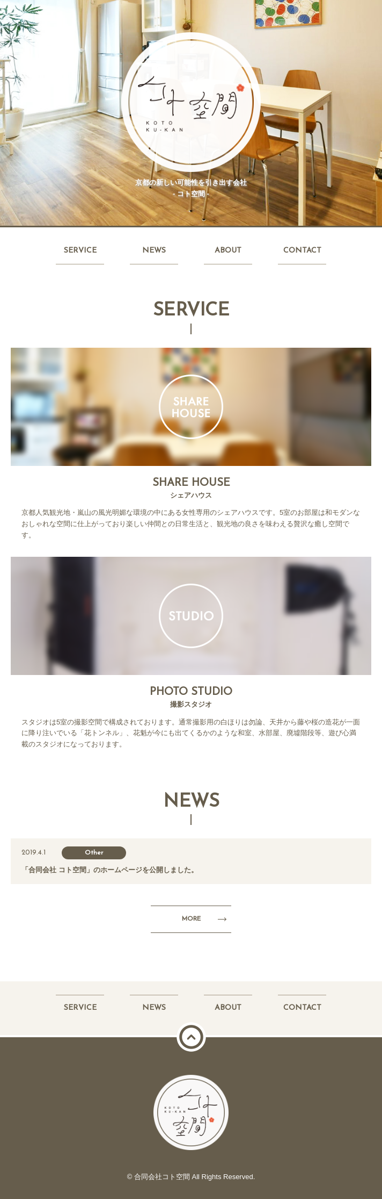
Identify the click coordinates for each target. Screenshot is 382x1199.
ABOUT (228, 251)
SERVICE (80, 251)
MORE (191, 919)
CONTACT (302, 251)
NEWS (154, 251)
